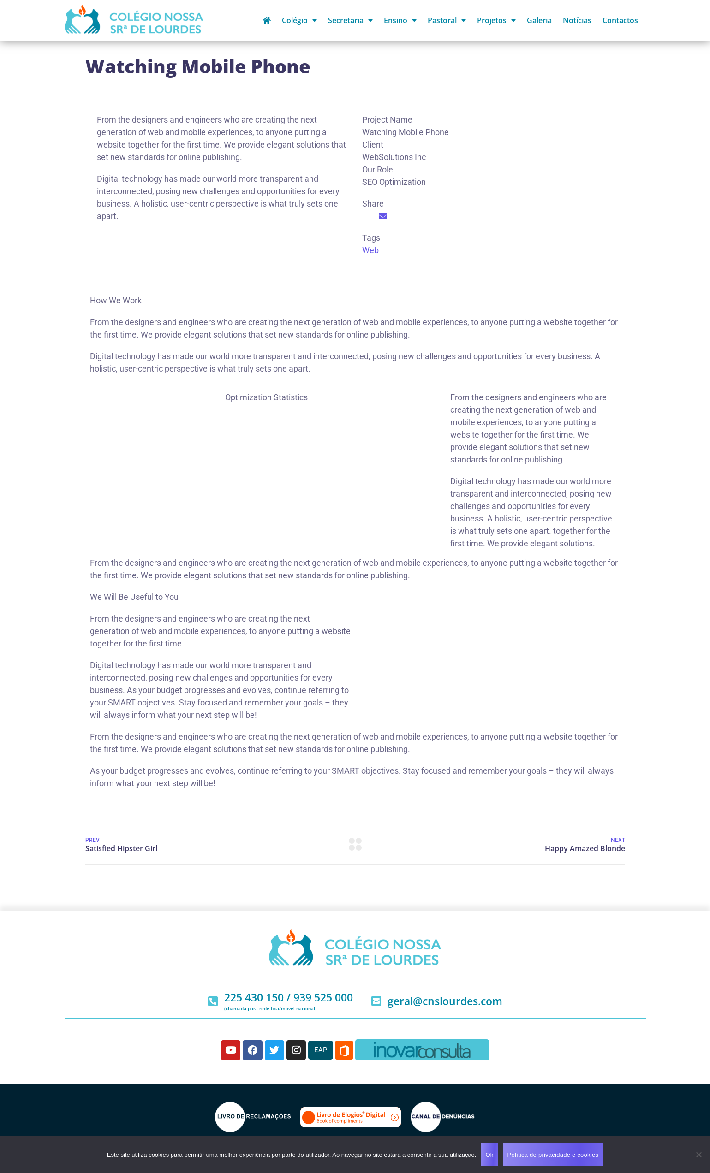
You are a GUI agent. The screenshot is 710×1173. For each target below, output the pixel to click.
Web (370, 250)
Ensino (400, 20)
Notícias (577, 20)
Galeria (539, 20)
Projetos (496, 20)
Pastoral (447, 20)
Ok (489, 1154)
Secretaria (350, 20)
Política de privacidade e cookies (553, 1154)
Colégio (299, 20)
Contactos (620, 20)
